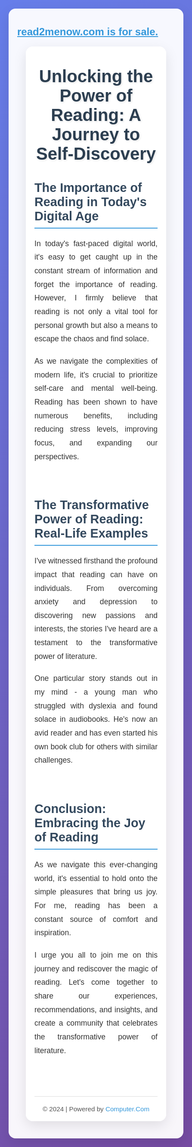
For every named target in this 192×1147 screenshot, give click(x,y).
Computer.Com (127, 1109)
